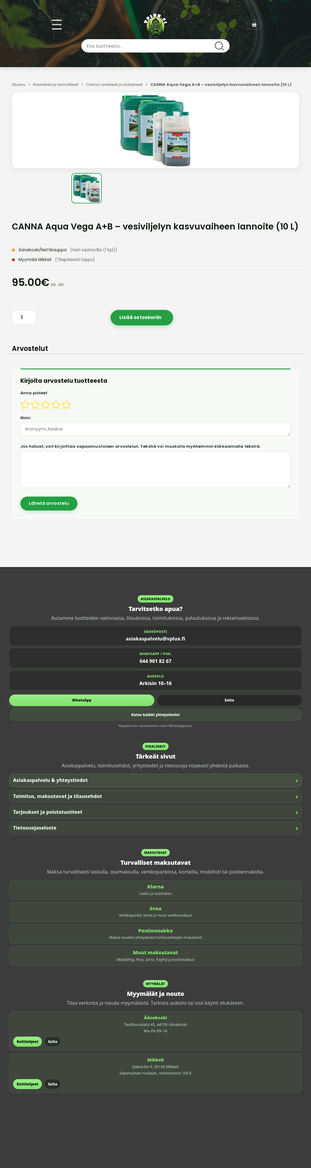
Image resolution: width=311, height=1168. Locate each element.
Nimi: (25, 418)
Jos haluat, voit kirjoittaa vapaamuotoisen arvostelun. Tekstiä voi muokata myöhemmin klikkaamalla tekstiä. (140, 446)
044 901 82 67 (156, 661)
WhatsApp (81, 700)
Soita (229, 700)
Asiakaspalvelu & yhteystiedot (155, 780)
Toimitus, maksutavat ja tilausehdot (155, 796)
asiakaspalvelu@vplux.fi (155, 638)
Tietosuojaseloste (155, 828)
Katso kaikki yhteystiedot (155, 714)
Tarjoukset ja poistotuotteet (155, 812)
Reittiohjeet (27, 1041)
